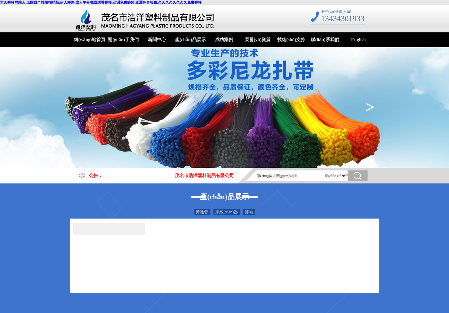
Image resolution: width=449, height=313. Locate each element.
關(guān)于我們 (123, 39)
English (358, 39)
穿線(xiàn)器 (226, 212)
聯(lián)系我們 (325, 39)
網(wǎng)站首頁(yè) (90, 42)
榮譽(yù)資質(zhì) (258, 42)
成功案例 (224, 39)
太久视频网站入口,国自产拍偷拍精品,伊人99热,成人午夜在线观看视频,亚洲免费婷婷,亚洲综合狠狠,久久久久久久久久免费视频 (101, 2)
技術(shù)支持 (291, 39)
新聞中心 (157, 39)
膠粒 (249, 212)
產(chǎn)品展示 (190, 39)
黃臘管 (202, 212)
